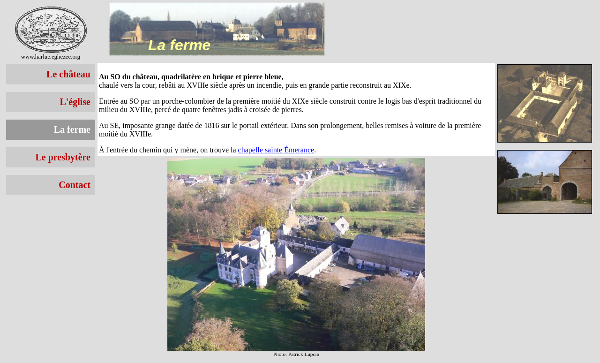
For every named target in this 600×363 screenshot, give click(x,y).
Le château (68, 74)
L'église (75, 102)
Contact (74, 185)
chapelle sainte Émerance (276, 150)
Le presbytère (62, 157)
